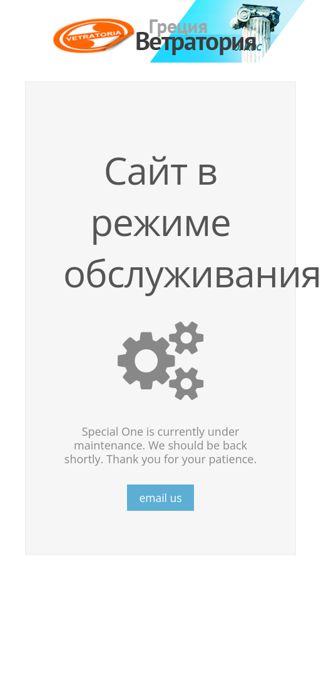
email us (160, 497)
